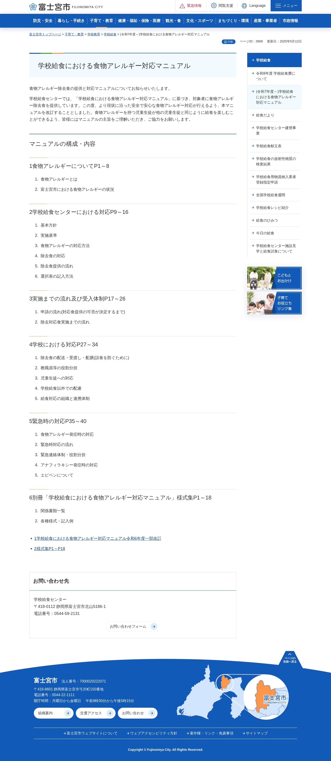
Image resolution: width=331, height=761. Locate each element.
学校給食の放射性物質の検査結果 (276, 161)
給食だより (265, 115)
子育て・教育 (74, 34)
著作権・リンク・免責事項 (211, 733)
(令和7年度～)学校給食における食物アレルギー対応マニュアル (276, 97)
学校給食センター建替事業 (276, 130)
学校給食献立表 (269, 146)
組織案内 (45, 713)
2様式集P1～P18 (49, 548)
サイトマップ (257, 733)
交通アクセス (91, 713)
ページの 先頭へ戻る (290, 660)
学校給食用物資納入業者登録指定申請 (276, 179)
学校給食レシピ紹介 (272, 208)
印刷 (230, 41)
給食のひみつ (267, 220)
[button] (190, 5)
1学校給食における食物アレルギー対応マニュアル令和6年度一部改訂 (97, 538)
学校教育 (93, 34)
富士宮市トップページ (45, 34)
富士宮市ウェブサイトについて (92, 733)
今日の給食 (265, 233)
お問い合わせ (133, 713)
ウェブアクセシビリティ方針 (153, 733)
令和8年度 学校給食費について (275, 76)
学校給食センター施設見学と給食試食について (276, 248)
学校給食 (110, 34)
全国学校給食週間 (270, 195)
